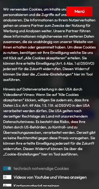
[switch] (7, 177)
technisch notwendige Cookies (41, 168)
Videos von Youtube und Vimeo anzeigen (50, 177)
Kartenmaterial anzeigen (36, 185)
